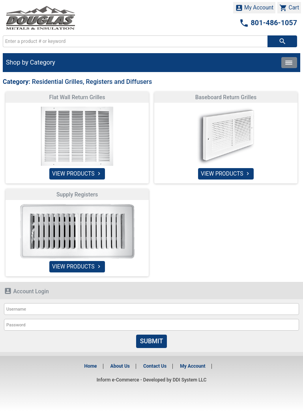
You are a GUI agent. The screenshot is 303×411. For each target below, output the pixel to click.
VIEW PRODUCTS (77, 174)
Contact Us (154, 366)
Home (90, 366)
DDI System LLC (190, 380)
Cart (289, 8)
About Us (120, 366)
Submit (151, 341)
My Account (254, 8)
